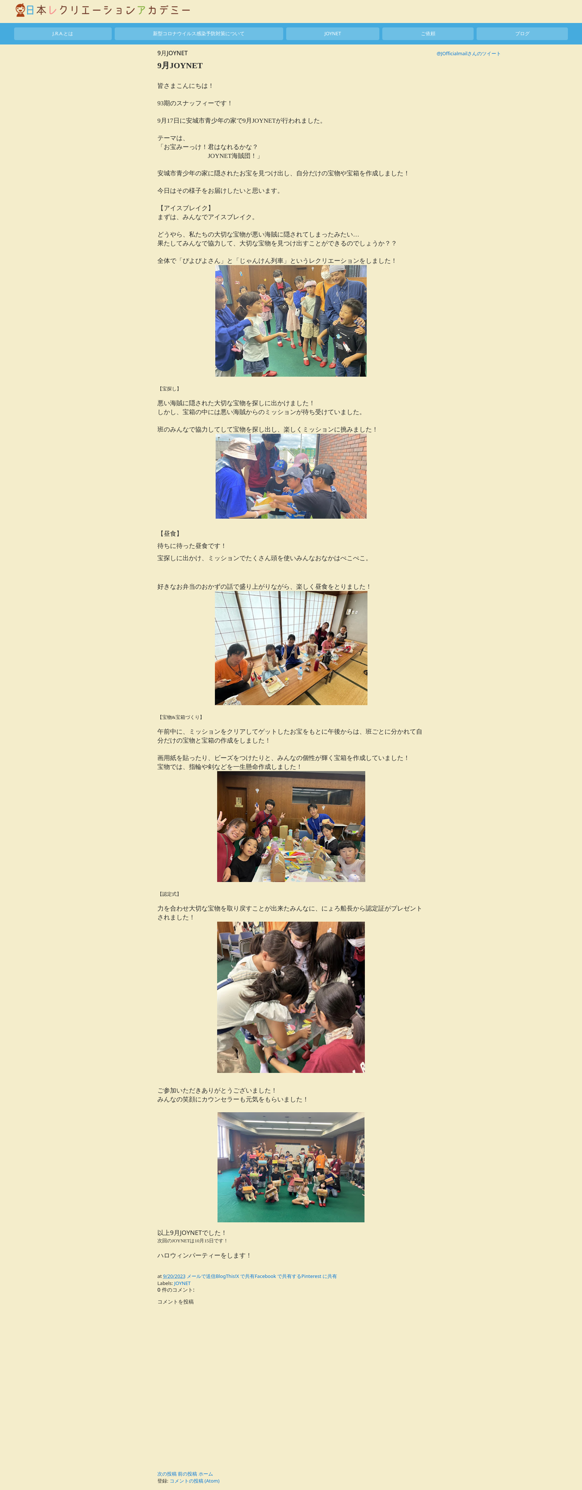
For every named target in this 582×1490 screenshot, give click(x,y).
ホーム (206, 1473)
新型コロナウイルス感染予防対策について (199, 33)
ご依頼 (428, 33)
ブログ (522, 33)
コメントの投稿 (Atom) (195, 1480)
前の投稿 (187, 1473)
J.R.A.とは (62, 33)
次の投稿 (167, 1473)
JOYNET (332, 33)
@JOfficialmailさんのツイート (469, 53)
